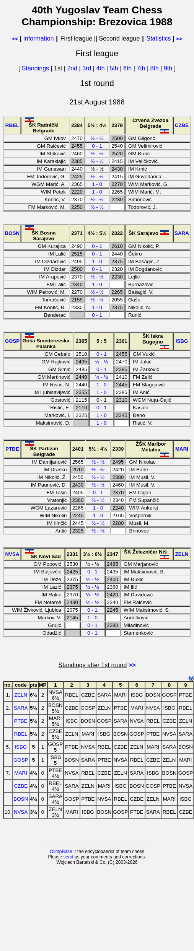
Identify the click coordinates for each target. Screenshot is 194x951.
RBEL (21, 734)
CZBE (21, 786)
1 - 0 (97, 184)
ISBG (21, 747)
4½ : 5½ (97, 233)
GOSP (20, 760)
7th (142, 68)
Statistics (159, 38)
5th (115, 68)
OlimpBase (61, 851)
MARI (21, 773)
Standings (35, 68)
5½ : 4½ (97, 125)
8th (155, 68)
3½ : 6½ (92, 554)
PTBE (21, 721)
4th (101, 68)
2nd (73, 68)
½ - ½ (96, 138)
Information (38, 38)
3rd (87, 68)
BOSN (20, 799)
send (68, 857)
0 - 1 (97, 146)
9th (169, 68)
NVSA (21, 812)
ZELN (20, 695)
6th (128, 68)
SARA (21, 708)
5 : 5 (101, 341)
